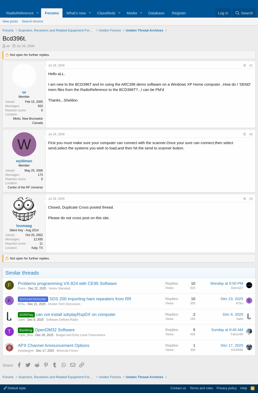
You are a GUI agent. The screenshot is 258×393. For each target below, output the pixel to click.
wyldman (24, 161)
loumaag (24, 225)
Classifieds (106, 13)
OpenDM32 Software (55, 330)
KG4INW (237, 350)
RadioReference (20, 13)
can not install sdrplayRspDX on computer (76, 314)
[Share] (244, 66)
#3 (251, 199)
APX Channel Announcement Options (53, 345)
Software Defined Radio (62, 319)
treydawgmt (26, 350)
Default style (15, 388)
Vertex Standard (59, 288)
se (8, 46)
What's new (76, 13)
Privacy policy (227, 388)
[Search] (244, 13)
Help (243, 388)
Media (132, 13)
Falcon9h (237, 334)
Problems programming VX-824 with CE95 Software (67, 283)
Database (156, 13)
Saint (21, 319)
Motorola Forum (67, 350)
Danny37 (237, 288)
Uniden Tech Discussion (64, 304)
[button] (37, 13)
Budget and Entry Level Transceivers (80, 335)
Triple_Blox (25, 335)
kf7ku (21, 304)
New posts (10, 21)
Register (179, 13)
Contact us (178, 388)
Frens (22, 288)
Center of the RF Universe (25, 187)
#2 (251, 134)
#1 (251, 65)
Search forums (32, 21)
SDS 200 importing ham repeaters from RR (90, 299)
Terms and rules (201, 388)
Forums (52, 13)
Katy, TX (37, 248)
